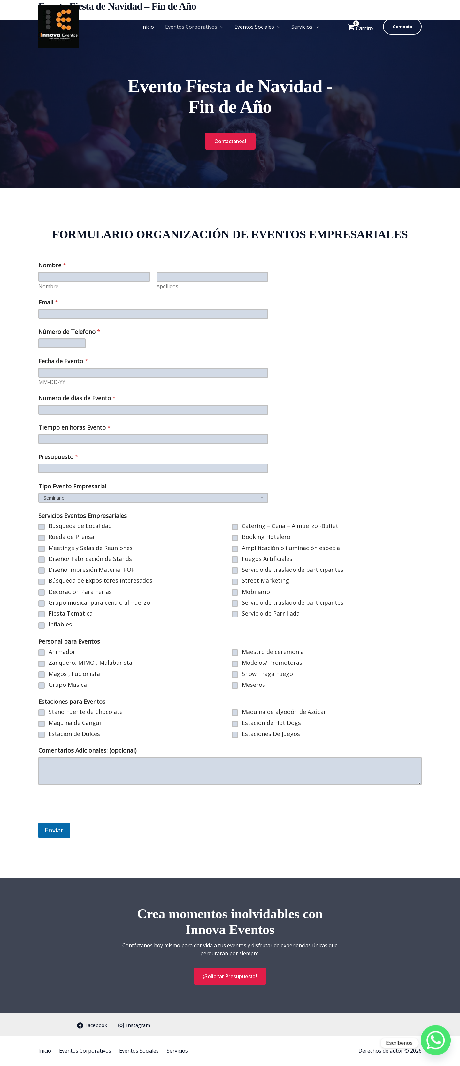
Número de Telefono (69, 331)
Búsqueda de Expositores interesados (100, 580)
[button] (221, 27)
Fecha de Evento (63, 361)
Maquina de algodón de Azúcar (284, 712)
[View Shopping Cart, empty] (361, 27)
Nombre (48, 286)
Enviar (54, 830)
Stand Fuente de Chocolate (86, 712)
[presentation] (86, 817)
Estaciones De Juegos (271, 733)
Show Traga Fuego (267, 673)
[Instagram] (133, 1025)
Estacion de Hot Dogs (271, 722)
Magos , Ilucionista (74, 673)
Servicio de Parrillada (271, 613)
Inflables (60, 624)
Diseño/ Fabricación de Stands (90, 559)
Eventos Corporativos (194, 27)
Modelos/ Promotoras (272, 662)
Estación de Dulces (74, 733)
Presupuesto (58, 457)
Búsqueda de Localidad (80, 526)
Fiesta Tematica (71, 613)
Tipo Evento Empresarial (72, 486)
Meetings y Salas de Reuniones (91, 547)
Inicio (148, 26)
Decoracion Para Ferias (80, 591)
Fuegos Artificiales (267, 559)
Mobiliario (256, 591)
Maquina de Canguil (76, 722)
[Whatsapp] (436, 1043)
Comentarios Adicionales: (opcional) (87, 750)
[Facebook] (91, 1025)
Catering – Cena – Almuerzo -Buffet (290, 526)
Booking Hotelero (266, 537)
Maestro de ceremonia (273, 652)
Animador (62, 652)
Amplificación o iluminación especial (291, 547)
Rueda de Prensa (71, 537)
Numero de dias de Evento (77, 398)
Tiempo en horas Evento (74, 427)
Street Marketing (265, 580)
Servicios (304, 27)
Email (48, 302)
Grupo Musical (68, 684)
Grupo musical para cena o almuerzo (99, 602)
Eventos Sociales (257, 27)
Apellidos (167, 286)
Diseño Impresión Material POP (92, 569)
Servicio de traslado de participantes (292, 569)
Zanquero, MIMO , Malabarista (90, 662)
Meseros (253, 684)
